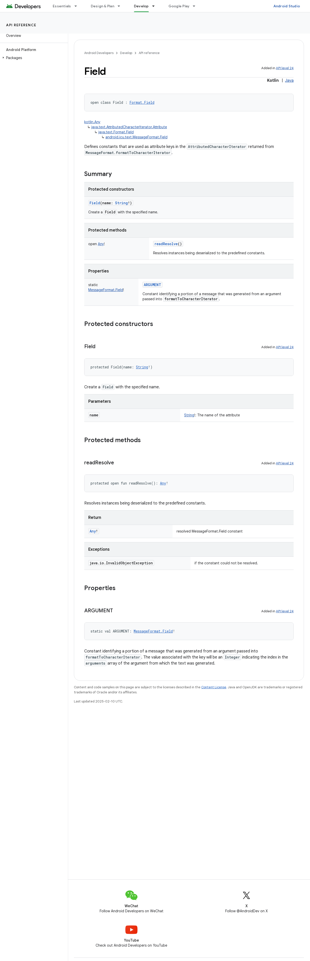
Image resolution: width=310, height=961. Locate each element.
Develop (126, 53)
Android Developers (99, 53)
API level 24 (285, 68)
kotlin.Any (92, 122)
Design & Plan (102, 6)
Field (95, 202)
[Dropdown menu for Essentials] (78, 6)
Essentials (62, 6)
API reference (21, 25)
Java (289, 80)
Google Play (179, 6)
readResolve (166, 243)
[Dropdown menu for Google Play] (196, 6)
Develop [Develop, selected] (141, 6)
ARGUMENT (152, 284)
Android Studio (286, 6)
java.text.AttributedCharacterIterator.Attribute (129, 127)
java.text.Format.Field (116, 132)
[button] (33, 58)
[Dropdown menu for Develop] (155, 6)
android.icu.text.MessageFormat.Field (136, 137)
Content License (213, 687)
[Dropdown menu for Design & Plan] (121, 6)
